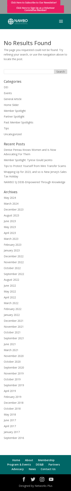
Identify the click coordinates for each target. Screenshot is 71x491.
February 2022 (12, 309)
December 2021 (13, 321)
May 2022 (10, 291)
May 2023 (10, 227)
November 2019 (14, 373)
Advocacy (18, 469)
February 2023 (12, 244)
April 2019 (10, 391)
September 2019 (14, 385)
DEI (6, 87)
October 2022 (12, 268)
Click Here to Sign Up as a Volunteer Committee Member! (35, 9)
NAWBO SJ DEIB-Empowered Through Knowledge (34, 182)
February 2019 (12, 397)
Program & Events (19, 464)
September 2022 (14, 274)
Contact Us (48, 469)
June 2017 (10, 420)
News (32, 469)
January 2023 (12, 250)
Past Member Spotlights (18, 122)
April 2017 (10, 426)
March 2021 (11, 350)
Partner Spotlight (14, 116)
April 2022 (10, 297)
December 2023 (13, 209)
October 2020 (12, 361)
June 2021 (10, 344)
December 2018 (13, 402)
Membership (46, 460)
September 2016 (14, 438)
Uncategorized (13, 134)
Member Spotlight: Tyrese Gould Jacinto (28, 160)
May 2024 (10, 197)
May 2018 (10, 414)
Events (8, 93)
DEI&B (40, 464)
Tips (6, 128)
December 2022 (13, 256)
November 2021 (14, 326)
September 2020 (14, 367)
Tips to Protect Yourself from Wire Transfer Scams (35, 166)
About (29, 460)
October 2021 (12, 332)
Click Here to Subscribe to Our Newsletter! (34, 2)
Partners (54, 464)
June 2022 (10, 285)
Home (16, 460)
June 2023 (10, 221)
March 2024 (11, 203)
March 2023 (11, 239)
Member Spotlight (15, 111)
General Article (13, 99)
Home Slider (11, 105)
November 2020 (14, 356)
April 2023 (10, 233)
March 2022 (11, 303)
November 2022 (14, 262)
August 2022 (11, 279)
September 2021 (14, 338)
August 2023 (11, 215)
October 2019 (12, 379)
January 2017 (12, 432)
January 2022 (12, 315)
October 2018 (12, 408)
